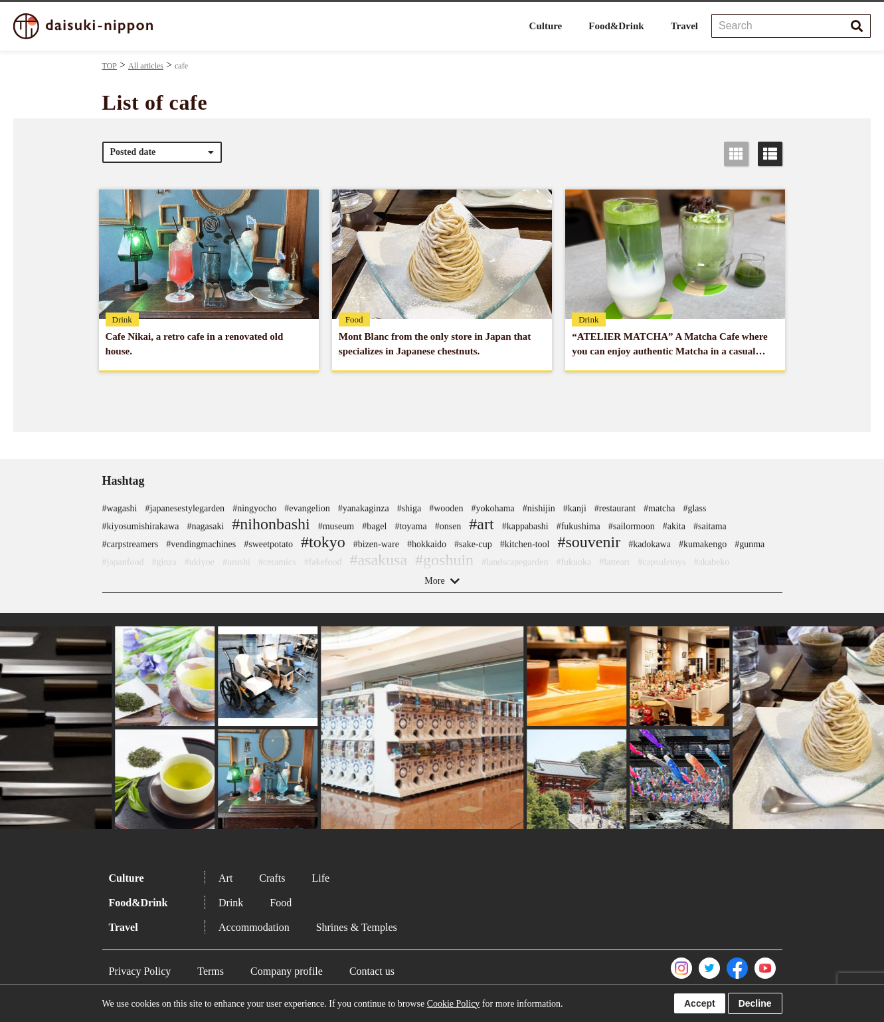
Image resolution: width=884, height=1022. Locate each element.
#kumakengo (703, 544)
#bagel (374, 526)
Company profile (286, 971)
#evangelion (306, 508)
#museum (336, 526)
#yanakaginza (363, 508)
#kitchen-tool (525, 544)
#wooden (446, 508)
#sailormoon (631, 526)
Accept (699, 1003)
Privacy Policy (140, 971)
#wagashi (119, 508)
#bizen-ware (376, 544)
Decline (755, 1003)
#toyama (410, 526)
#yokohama (493, 508)
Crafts (272, 878)
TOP (109, 65)
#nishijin (539, 508)
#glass (694, 508)
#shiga (409, 508)
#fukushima (578, 526)
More (434, 581)
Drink (231, 902)
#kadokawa (649, 544)
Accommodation (254, 927)
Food (281, 902)
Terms (210, 971)
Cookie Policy (453, 1004)
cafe (181, 65)
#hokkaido (426, 544)
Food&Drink (616, 26)
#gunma (749, 544)
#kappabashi (525, 526)
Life (320, 878)
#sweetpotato (268, 544)
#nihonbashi (270, 524)
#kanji (574, 508)
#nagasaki (205, 526)
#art (481, 524)
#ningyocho (254, 508)
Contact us (372, 971)
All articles (145, 65)
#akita (674, 526)
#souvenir (588, 542)
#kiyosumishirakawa (140, 526)
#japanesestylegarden (184, 508)
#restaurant (615, 508)
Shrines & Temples (356, 927)
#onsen (448, 526)
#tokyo (323, 542)
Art (225, 878)
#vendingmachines (201, 544)
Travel (684, 26)
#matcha (659, 508)
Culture (546, 26)
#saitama (710, 526)
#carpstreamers (130, 544)
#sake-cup (473, 544)
